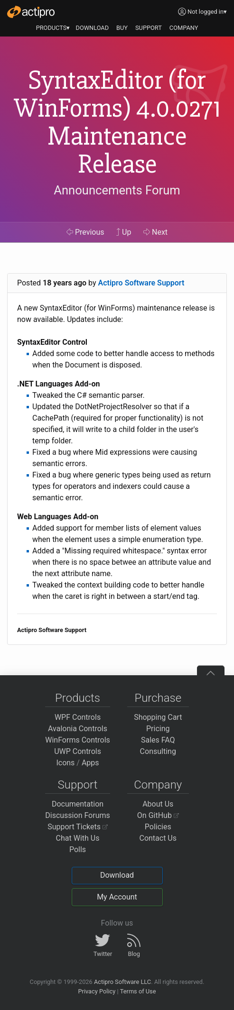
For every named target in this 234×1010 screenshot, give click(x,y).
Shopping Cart (158, 717)
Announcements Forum (117, 190)
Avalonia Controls (77, 728)
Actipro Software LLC (122, 981)
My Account (117, 896)
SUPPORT (148, 27)
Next (155, 232)
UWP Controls (77, 751)
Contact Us (158, 838)
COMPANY (183, 27)
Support (78, 784)
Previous (85, 232)
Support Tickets (77, 826)
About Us (157, 803)
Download (117, 875)
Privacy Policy (96, 991)
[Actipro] (31, 11)
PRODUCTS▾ (53, 27)
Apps (90, 762)
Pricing (158, 728)
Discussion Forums (77, 815)
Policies (158, 826)
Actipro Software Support (141, 282)
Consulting (158, 751)
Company (158, 784)
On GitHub (158, 815)
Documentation (77, 803)
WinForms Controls (77, 739)
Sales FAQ (158, 739)
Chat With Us (78, 838)
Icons (65, 762)
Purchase (157, 698)
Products (77, 698)
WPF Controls (78, 717)
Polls (77, 849)
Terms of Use (138, 991)
